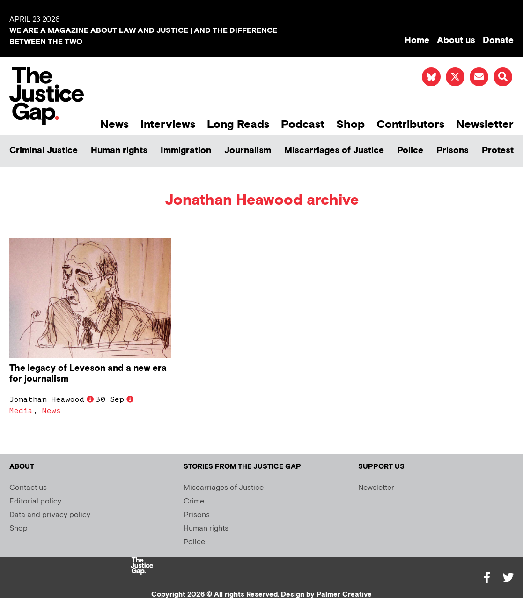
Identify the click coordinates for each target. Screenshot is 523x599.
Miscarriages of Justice (334, 150)
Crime (194, 501)
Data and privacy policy (49, 515)
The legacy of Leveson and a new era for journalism (88, 373)
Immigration (186, 150)
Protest (498, 150)
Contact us (28, 488)
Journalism (247, 150)
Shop (350, 124)
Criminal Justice (43, 150)
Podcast (302, 124)
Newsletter (485, 124)
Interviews (167, 124)
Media (21, 411)
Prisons (452, 150)
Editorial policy (35, 501)
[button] (503, 77)
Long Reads (238, 124)
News (114, 124)
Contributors (410, 124)
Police (410, 150)
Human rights (119, 150)
